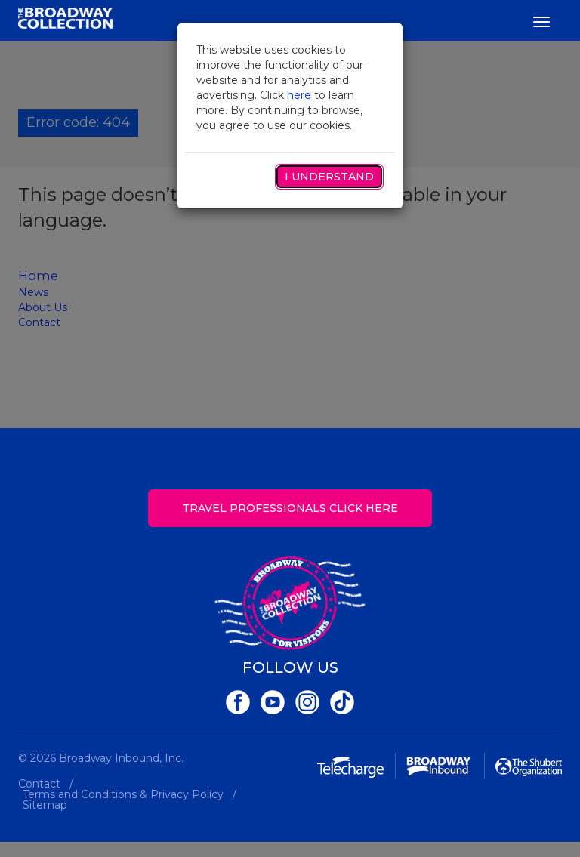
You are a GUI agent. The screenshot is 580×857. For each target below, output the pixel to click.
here (299, 95)
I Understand (329, 176)
